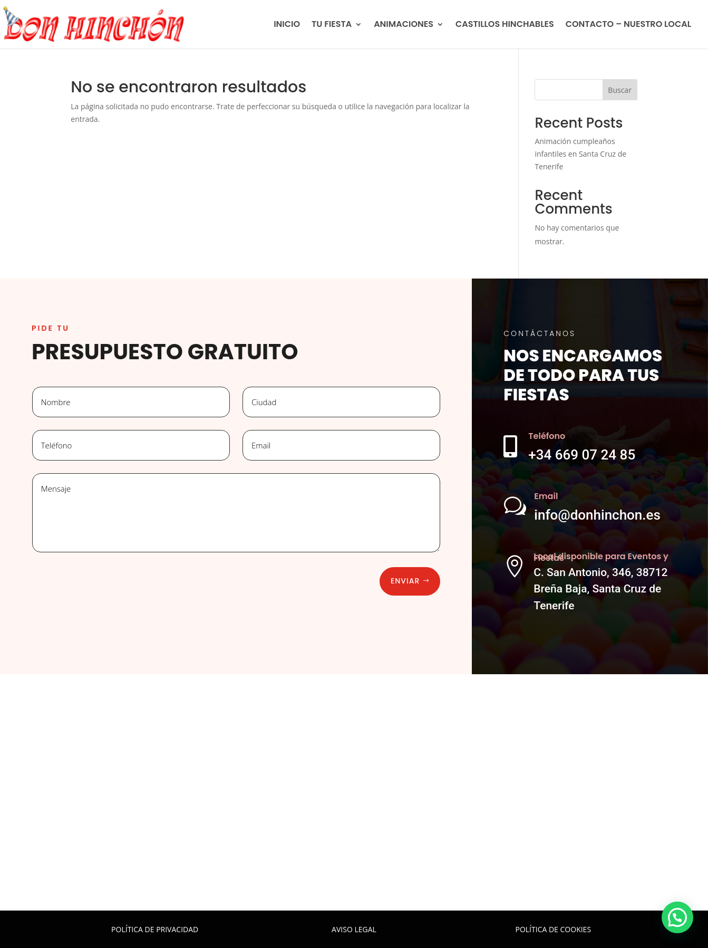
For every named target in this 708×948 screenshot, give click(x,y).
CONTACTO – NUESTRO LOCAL (628, 25)
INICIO (287, 25)
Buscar (620, 90)
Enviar (405, 581)
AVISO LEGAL (354, 929)
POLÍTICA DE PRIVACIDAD (154, 929)
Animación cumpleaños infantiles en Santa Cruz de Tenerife (580, 153)
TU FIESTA (332, 25)
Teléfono (546, 436)
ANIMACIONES (403, 25)
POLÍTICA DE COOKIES (553, 929)
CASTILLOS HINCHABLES (504, 25)
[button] (677, 917)
